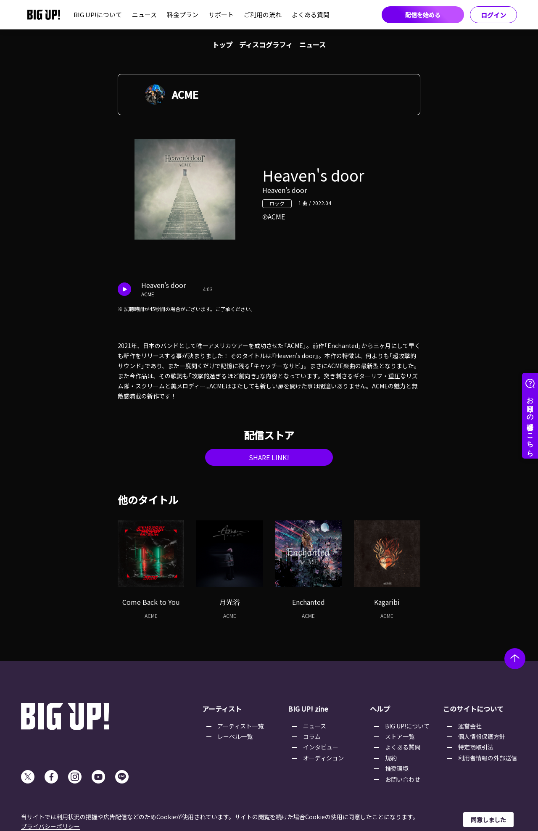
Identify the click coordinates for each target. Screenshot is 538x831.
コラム (312, 736)
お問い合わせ (402, 779)
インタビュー (320, 747)
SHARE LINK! (269, 457)
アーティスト (222, 708)
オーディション (323, 758)
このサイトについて (473, 708)
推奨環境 (397, 768)
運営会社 (470, 726)
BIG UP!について (98, 14)
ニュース (144, 14)
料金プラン (182, 14)
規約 (391, 758)
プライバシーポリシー (50, 826)
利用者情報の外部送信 (487, 758)
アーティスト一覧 (240, 726)
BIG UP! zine (308, 708)
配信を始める (422, 15)
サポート (221, 14)
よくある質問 (311, 14)
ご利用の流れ (263, 14)
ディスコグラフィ (266, 45)
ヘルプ (380, 708)
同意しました (488, 819)
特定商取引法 (475, 747)
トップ (222, 45)
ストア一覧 (399, 736)
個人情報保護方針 (481, 736)
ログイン (493, 15)
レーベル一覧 (235, 736)
